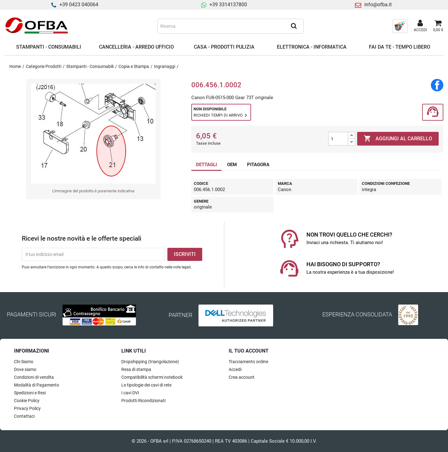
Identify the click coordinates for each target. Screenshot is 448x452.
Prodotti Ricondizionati (143, 400)
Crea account (241, 377)
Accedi (235, 369)
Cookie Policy (27, 400)
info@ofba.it (378, 4)
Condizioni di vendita (34, 377)
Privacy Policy (27, 408)
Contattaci (24, 416)
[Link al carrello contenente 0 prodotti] (438, 26)
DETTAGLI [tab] (206, 164)
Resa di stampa (136, 369)
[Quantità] (338, 139)
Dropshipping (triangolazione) (150, 361)
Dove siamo (25, 369)
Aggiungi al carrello (398, 139)
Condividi (437, 85)
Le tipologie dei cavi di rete (146, 384)
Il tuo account (248, 351)
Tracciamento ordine (248, 361)
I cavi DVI (130, 392)
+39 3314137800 (228, 4)
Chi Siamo (23, 361)
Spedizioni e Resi (30, 392)
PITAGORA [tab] (258, 164)
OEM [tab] (232, 164)
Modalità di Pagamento (36, 384)
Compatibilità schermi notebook (152, 377)
